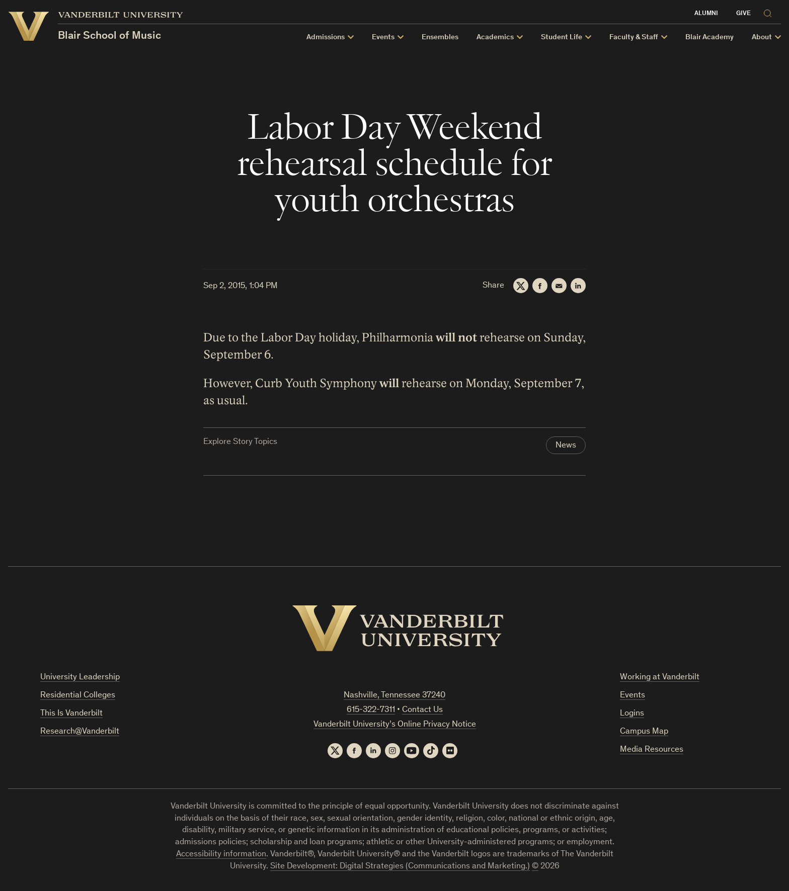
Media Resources (651, 750)
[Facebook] (539, 285)
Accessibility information (221, 854)
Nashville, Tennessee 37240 (394, 695)
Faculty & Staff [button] (633, 37)
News (566, 445)
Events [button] (383, 37)
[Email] (559, 285)
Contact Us (422, 710)
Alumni (706, 14)
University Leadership (80, 677)
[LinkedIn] (578, 285)
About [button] (762, 37)
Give (743, 14)
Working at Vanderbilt (659, 677)
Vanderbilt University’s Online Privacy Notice (394, 725)
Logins (632, 713)
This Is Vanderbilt (71, 713)
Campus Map (644, 732)
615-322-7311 (371, 710)
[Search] (770, 12)
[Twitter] (520, 285)
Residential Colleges (77, 695)
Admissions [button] (325, 37)
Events (632, 695)
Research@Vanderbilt (79, 732)
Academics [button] (495, 37)
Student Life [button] (561, 37)
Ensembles (440, 37)
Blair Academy (709, 37)
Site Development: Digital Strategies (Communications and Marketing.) (400, 866)
